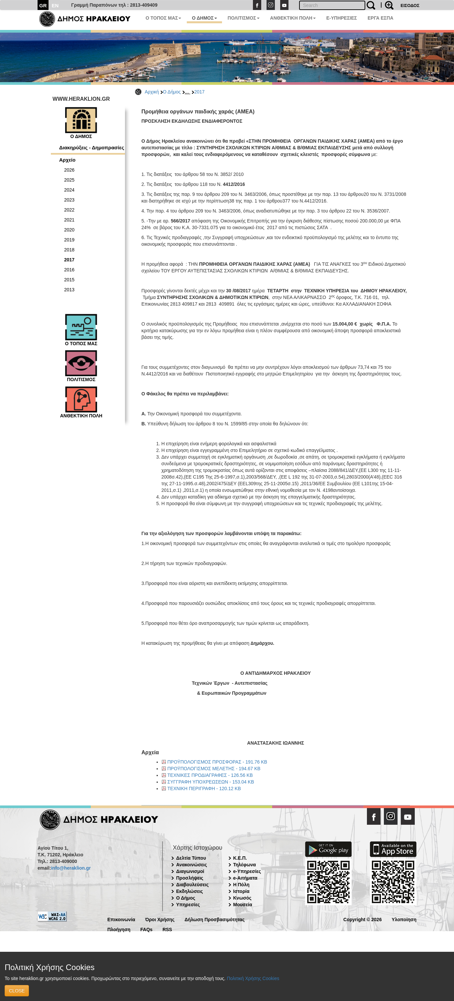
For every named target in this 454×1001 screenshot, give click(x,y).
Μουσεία (242, 904)
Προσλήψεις (189, 878)
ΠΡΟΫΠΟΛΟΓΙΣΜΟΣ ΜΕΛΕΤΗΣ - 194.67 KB (214, 768)
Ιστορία (241, 891)
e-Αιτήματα (245, 878)
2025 (69, 180)
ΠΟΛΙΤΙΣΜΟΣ (244, 18)
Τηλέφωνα (244, 864)
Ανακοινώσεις (191, 864)
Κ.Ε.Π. (240, 858)
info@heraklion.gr (70, 868)
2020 (69, 229)
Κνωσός (242, 898)
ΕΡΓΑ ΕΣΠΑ (381, 18)
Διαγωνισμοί (190, 871)
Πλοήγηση (118, 929)
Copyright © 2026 (362, 919)
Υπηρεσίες (188, 904)
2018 (69, 249)
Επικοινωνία (121, 919)
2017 (199, 91)
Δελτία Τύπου (191, 858)
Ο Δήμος (172, 91)
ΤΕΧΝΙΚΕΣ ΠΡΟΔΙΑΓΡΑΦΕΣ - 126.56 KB (210, 775)
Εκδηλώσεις (189, 891)
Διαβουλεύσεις (192, 884)
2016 (69, 269)
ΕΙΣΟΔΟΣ (409, 5)
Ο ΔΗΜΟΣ (204, 18)
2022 (69, 210)
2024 (69, 190)
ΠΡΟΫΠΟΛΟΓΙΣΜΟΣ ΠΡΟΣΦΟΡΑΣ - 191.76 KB (217, 762)
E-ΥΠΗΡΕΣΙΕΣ (341, 18)
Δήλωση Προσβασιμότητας (214, 919)
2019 (69, 239)
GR (43, 5)
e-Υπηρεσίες (247, 871)
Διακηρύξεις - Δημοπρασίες (91, 147)
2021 (69, 219)
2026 (69, 170)
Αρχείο (67, 160)
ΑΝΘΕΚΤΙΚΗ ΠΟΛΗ (293, 18)
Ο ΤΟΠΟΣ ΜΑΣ (163, 18)
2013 (69, 289)
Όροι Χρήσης (160, 919)
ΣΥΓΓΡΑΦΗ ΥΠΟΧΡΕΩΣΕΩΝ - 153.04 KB (211, 782)
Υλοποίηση (404, 919)
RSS (167, 929)
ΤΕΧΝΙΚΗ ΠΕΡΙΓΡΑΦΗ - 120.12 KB (204, 788)
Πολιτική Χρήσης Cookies (253, 978)
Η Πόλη (241, 884)
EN (55, 5)
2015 (69, 279)
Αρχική (152, 91)
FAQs (146, 929)
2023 (69, 200)
